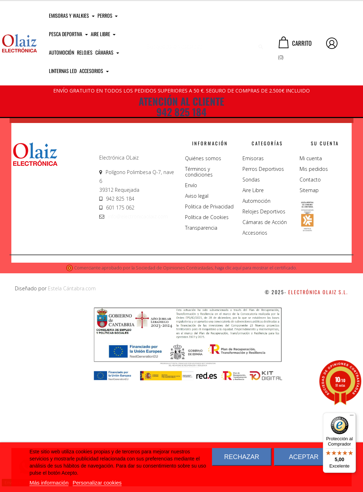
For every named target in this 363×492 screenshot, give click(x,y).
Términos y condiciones (199, 281)
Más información (48, 483)
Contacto (310, 288)
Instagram (233, 213)
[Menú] (351, 417)
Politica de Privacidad (209, 315)
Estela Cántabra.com (72, 398)
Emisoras (253, 267)
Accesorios (254, 342)
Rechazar (241, 456)
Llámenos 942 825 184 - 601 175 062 (135, 190)
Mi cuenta (311, 267)
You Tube (319, 193)
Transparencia (201, 337)
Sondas (251, 288)
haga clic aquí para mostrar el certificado (255, 377)
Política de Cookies (207, 326)
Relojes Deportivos (263, 320)
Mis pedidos (314, 278)
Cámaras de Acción (264, 331)
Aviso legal (196, 305)
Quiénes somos (203, 267)
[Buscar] (202, 43)
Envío (191, 294)
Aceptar (304, 456)
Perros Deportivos (263, 278)
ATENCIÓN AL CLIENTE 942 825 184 (181, 106)
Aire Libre (253, 299)
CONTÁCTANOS (38, 187)
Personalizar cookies (97, 483)
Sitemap (309, 299)
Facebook (317, 173)
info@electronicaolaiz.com (138, 325)
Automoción (256, 310)
